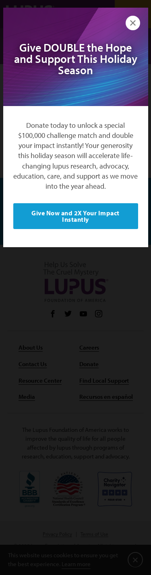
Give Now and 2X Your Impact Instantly (75, 216)
